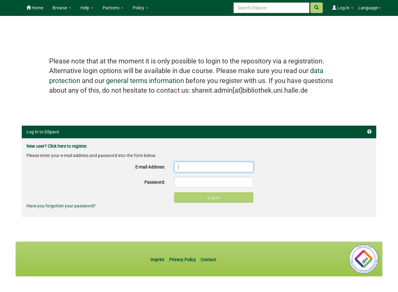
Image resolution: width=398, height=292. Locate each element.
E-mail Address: (150, 167)
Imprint (157, 259)
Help (87, 7)
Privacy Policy (182, 259)
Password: (154, 182)
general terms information (145, 81)
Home (34, 7)
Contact (208, 259)
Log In (343, 7)
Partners (113, 7)
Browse (62, 7)
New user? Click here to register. (56, 146)
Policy (140, 7)
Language (369, 7)
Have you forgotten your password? (61, 205)
